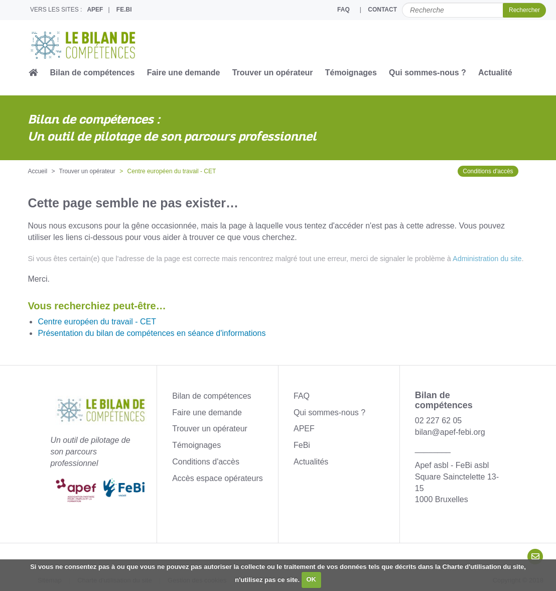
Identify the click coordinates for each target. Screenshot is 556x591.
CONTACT (382, 9)
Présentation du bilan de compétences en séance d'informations (151, 333)
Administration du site (487, 259)
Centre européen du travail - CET (97, 321)
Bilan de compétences (92, 72)
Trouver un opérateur (272, 72)
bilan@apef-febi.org (450, 432)
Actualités (311, 461)
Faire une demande (183, 72)
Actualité (495, 72)
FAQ (343, 9)
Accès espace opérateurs (217, 478)
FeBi (302, 445)
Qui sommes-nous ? (427, 72)
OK (311, 579)
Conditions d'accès (488, 171)
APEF (95, 9)
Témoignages (351, 72)
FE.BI (124, 9)
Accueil (37, 171)
